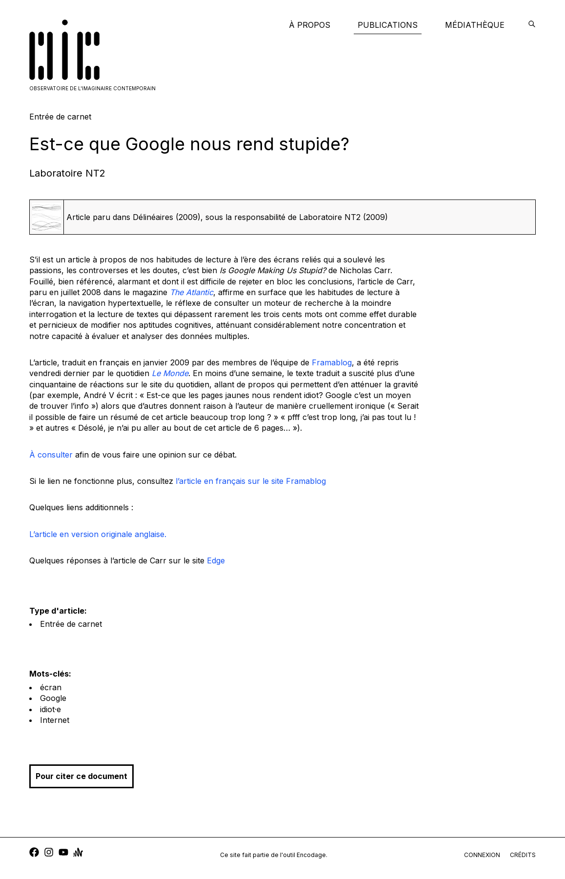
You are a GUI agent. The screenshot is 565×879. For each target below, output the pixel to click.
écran (50, 687)
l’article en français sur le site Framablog (251, 481)
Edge (216, 560)
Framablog (332, 362)
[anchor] (78, 853)
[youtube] (63, 853)
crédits (523, 855)
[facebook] (34, 853)
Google (53, 698)
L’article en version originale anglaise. (97, 534)
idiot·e (50, 709)
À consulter (51, 454)
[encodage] (532, 25)
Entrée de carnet (71, 624)
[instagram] (49, 853)
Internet (54, 720)
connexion (482, 855)
